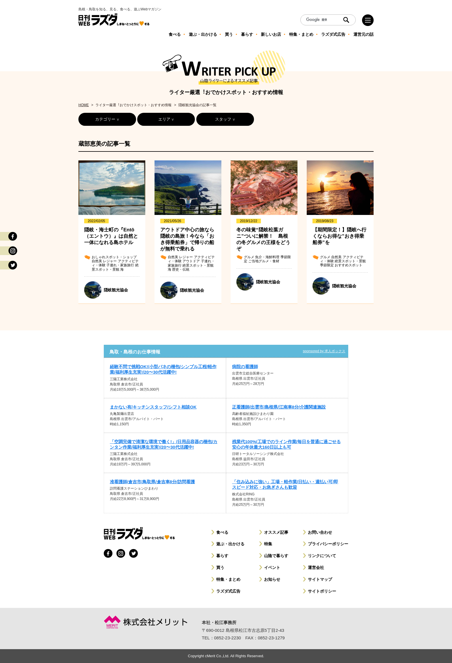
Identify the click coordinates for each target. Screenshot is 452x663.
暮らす (222, 555)
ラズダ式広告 (228, 591)
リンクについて (322, 555)
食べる (222, 532)
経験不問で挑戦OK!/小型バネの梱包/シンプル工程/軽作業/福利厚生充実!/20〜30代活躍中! (163, 369)
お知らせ (272, 579)
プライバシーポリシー (328, 544)
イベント (272, 567)
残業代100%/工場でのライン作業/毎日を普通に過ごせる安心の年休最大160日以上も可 (286, 444)
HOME (83, 105)
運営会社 (316, 567)
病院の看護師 (245, 366)
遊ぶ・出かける (230, 544)
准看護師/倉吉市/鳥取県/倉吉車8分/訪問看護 (152, 481)
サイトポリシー (322, 591)
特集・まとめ (228, 579)
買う (220, 567)
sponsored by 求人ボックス (324, 351)
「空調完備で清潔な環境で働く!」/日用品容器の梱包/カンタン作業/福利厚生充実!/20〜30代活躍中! (163, 444)
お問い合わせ (320, 532)
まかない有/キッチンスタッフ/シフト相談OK (153, 406)
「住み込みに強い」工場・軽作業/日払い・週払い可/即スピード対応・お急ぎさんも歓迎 (285, 484)
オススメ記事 (276, 532)
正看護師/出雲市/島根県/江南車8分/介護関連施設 (279, 406)
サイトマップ (320, 579)
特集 (268, 544)
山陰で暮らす (276, 555)
